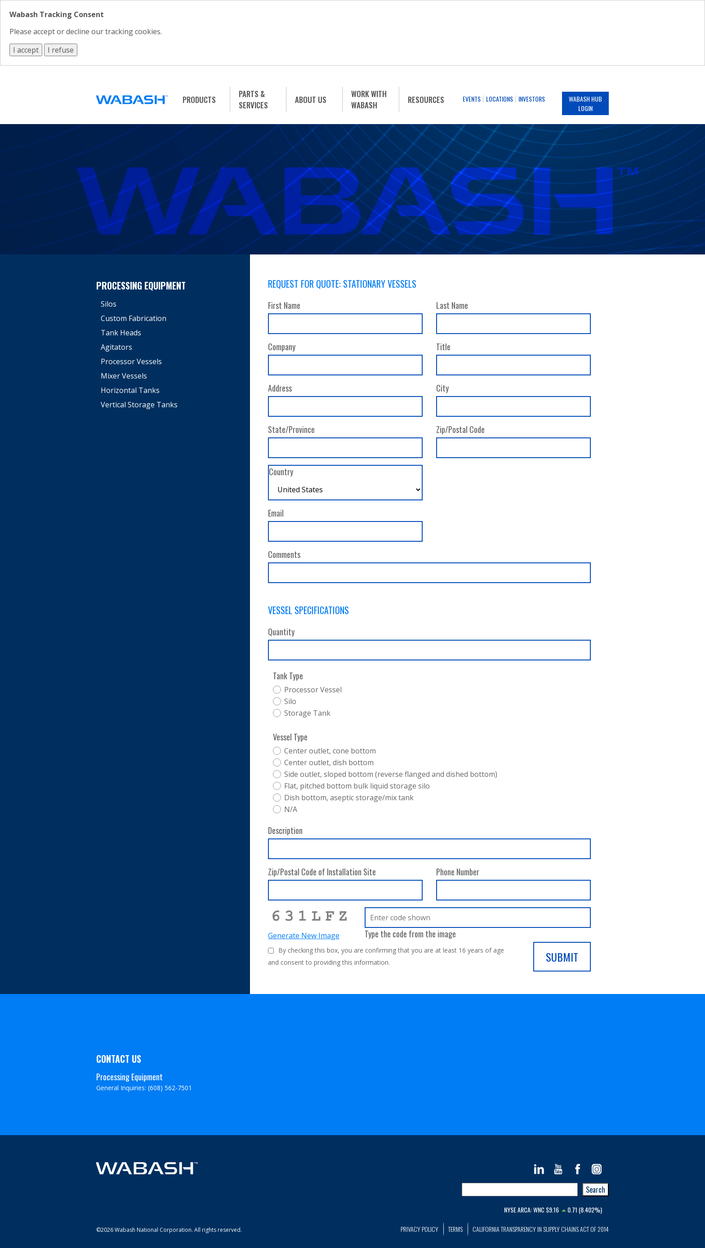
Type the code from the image (410, 934)
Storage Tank (307, 713)
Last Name (452, 305)
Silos (108, 304)
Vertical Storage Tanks (139, 405)
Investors (531, 98)
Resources (426, 99)
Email (276, 513)
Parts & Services (253, 99)
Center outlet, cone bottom (330, 751)
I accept (26, 50)
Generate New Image (303, 935)
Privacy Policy (419, 1229)
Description (285, 830)
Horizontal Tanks (130, 390)
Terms (455, 1229)
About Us (310, 99)
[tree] (168, 354)
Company (281, 346)
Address (280, 388)
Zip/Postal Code (460, 429)
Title (443, 346)
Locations (499, 98)
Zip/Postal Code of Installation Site (322, 872)
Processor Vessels (131, 361)
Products (199, 99)
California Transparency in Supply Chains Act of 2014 (541, 1229)
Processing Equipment (141, 285)
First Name (284, 305)
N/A (290, 809)
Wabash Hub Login (585, 103)
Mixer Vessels (124, 376)
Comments (284, 554)
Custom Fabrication (133, 318)
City (442, 388)
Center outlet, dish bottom (329, 762)
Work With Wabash (369, 99)
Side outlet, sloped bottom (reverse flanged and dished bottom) (390, 774)
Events (472, 98)
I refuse (61, 50)
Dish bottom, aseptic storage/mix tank (349, 797)
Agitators (116, 347)
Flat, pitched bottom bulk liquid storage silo (357, 786)
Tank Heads (121, 333)
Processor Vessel (313, 690)
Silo (290, 701)
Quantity (281, 631)
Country (281, 471)
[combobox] (520, 1189)
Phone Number (457, 872)
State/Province (291, 429)
